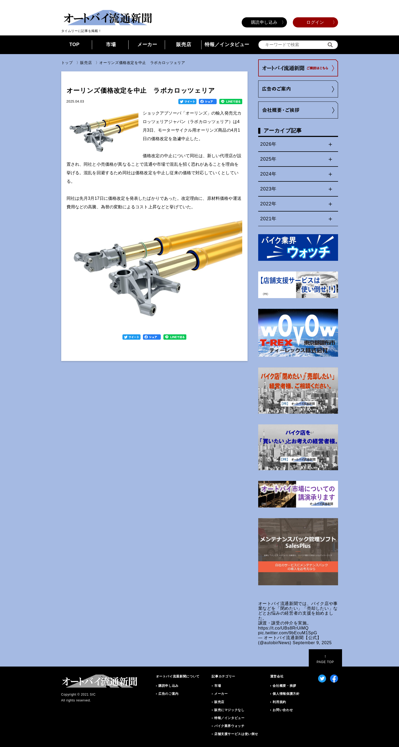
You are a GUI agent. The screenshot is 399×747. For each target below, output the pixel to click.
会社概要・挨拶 (284, 686)
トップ (67, 62)
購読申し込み (264, 22)
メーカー (147, 44)
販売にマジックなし (229, 710)
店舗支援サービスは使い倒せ (236, 734)
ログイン (315, 22)
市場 (111, 44)
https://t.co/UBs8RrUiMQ (283, 628)
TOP (74, 44)
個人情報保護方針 (286, 694)
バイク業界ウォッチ (229, 726)
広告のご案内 (168, 694)
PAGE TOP (325, 659)
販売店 (183, 44)
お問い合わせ (283, 710)
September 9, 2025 (312, 642)
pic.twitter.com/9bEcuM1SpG (287, 633)
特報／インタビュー (227, 44)
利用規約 (279, 702)
